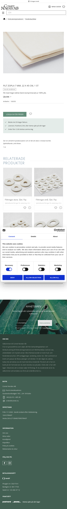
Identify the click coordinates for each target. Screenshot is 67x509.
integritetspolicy (47, 328)
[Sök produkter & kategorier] (33, 13)
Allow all (54, 277)
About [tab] (55, 236)
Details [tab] (33, 236)
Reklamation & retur (10, 449)
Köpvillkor (6, 442)
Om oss (5, 433)
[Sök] (63, 12)
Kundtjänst (7, 439)
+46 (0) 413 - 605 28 (13, 397)
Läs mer (6, 96)
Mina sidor (6, 436)
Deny (12, 277)
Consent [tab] (12, 236)
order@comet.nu (12, 401)
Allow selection (33, 277)
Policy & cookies (8, 446)
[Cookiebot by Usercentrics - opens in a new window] (55, 230)
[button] (3, 13)
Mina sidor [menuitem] (56, 7)
